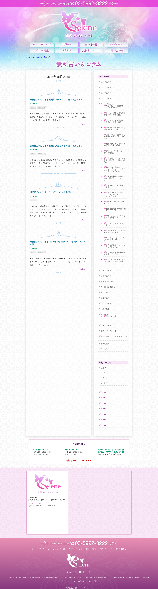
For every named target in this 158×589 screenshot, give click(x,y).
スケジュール (72, 549)
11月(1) (104, 378)
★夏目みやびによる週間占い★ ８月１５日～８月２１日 (56, 146)
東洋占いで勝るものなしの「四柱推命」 (114, 152)
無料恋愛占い (41, 107)
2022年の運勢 (106, 298)
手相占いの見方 (112, 316)
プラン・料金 (84, 549)
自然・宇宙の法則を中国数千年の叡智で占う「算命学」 (114, 136)
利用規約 (146, 577)
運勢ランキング (107, 281)
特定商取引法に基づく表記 (87, 581)
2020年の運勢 (106, 325)
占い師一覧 (60, 549)
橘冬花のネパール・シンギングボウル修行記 (51, 192)
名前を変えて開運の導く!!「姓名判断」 (114, 107)
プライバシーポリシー (69, 581)
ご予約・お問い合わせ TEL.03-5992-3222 (79, 3)
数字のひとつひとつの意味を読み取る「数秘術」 (114, 145)
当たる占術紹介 (107, 104)
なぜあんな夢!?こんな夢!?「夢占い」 (115, 224)
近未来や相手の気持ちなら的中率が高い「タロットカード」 (114, 178)
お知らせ (50, 549)
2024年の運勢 (106, 93)
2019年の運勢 (106, 270)
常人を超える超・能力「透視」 (114, 186)
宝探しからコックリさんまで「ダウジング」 (114, 217)
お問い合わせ (121, 549)
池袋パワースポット (109, 331)
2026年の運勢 (106, 82)
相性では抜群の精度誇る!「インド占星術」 (115, 210)
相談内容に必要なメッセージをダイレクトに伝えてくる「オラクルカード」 (114, 169)
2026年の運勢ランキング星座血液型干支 (127, 577)
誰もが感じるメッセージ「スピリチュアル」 (114, 246)
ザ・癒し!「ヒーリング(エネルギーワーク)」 (114, 239)
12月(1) (104, 372)
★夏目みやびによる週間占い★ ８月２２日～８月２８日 (57, 99)
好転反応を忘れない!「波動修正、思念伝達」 (115, 231)
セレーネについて (39, 549)
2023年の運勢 (106, 98)
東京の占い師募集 (34, 577)
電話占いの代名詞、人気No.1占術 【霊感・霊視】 (114, 260)
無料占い (33, 107)
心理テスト (105, 309)
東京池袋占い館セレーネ (17, 577)
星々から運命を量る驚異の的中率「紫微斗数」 (114, 114)
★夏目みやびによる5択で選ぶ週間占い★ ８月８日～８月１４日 (58, 243)
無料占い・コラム (107, 549)
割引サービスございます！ (79, 460)
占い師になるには (108, 287)
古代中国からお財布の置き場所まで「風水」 (114, 253)
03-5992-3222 (37, 504)
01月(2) (104, 383)
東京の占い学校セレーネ (50, 577)
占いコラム (33, 200)
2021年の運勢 (106, 303)
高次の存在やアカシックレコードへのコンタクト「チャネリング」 (114, 194)
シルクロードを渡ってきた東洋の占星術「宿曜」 (114, 121)
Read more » (83, 124)
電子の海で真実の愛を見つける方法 (113, 337)
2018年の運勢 (106, 276)
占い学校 (104, 292)
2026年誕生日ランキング (72, 577)
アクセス (94, 549)
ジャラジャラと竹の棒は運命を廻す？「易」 (114, 128)
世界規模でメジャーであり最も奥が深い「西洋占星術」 (114, 160)
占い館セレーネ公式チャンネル (97, 577)
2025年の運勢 (106, 87)
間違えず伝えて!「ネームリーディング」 (115, 202)
